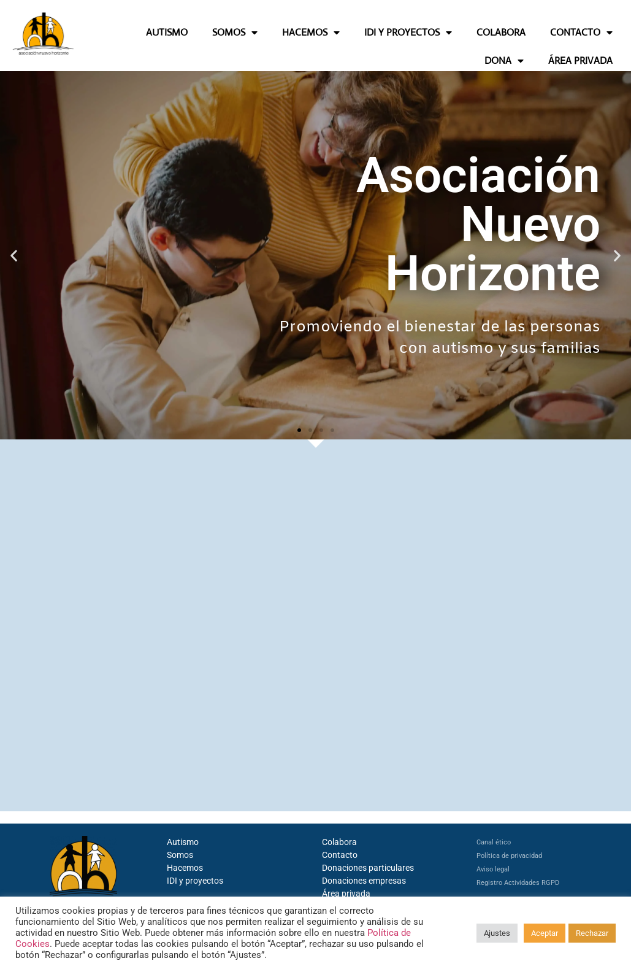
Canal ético (493, 842)
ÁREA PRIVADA (580, 60)
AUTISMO (167, 32)
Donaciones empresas (364, 881)
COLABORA (501, 32)
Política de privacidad (509, 856)
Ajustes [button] (497, 933)
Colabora (339, 842)
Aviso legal (493, 869)
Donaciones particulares (368, 868)
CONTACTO (581, 32)
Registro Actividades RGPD (517, 883)
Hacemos (185, 868)
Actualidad (466, 481)
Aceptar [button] (544, 933)
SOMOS (235, 32)
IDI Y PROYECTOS (408, 32)
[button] (13, 255)
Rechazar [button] (592, 933)
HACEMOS (311, 32)
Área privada (346, 893)
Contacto (340, 855)
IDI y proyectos (195, 881)
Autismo (183, 842)
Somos (180, 855)
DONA (504, 61)
